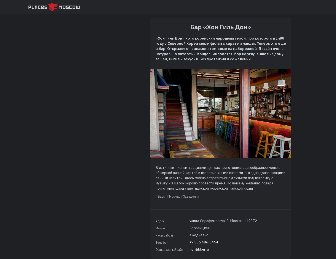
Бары (162, 196)
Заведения (191, 196)
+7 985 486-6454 (203, 242)
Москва (174, 196)
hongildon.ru (199, 249)
